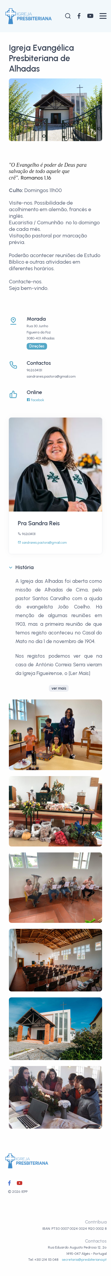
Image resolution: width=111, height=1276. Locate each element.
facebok (35, 400)
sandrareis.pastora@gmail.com (42, 543)
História (24, 567)
